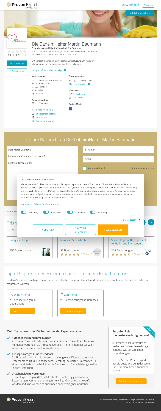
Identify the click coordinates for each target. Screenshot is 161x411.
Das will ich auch (130, 4)
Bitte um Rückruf (96, 168)
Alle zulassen (113, 231)
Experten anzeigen (22, 311)
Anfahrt (39, 93)
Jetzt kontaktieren (140, 13)
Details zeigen (117, 221)
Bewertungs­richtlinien (108, 399)
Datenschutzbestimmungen (60, 205)
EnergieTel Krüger (20, 240)
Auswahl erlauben (81, 231)
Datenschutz (139, 399)
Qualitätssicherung (125, 399)
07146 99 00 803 (44, 109)
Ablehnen (48, 231)
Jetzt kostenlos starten (131, 381)
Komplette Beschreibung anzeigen (48, 70)
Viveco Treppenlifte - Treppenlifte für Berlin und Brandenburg (130, 241)
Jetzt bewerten (17, 63)
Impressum (38, 205)
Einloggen (148, 5)
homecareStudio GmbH (74, 240)
